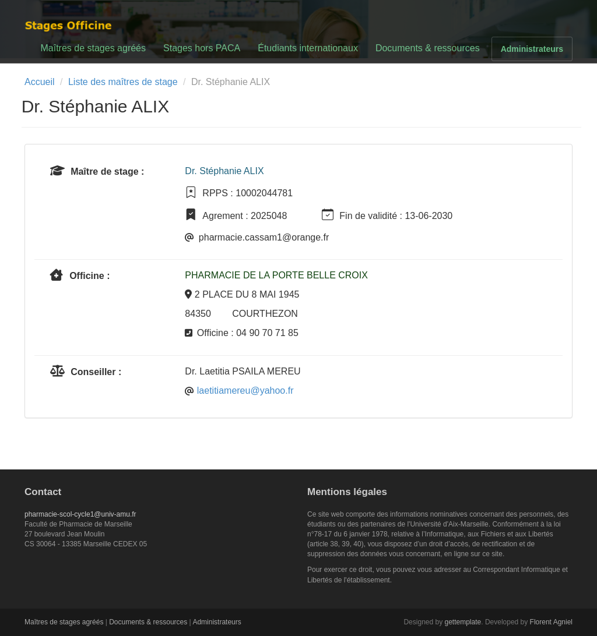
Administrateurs (532, 49)
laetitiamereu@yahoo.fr (245, 390)
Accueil (39, 82)
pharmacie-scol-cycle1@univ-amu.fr (80, 514)
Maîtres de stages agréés (93, 48)
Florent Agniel (551, 622)
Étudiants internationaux (308, 48)
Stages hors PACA (201, 48)
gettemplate (463, 622)
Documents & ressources (427, 48)
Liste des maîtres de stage (123, 82)
